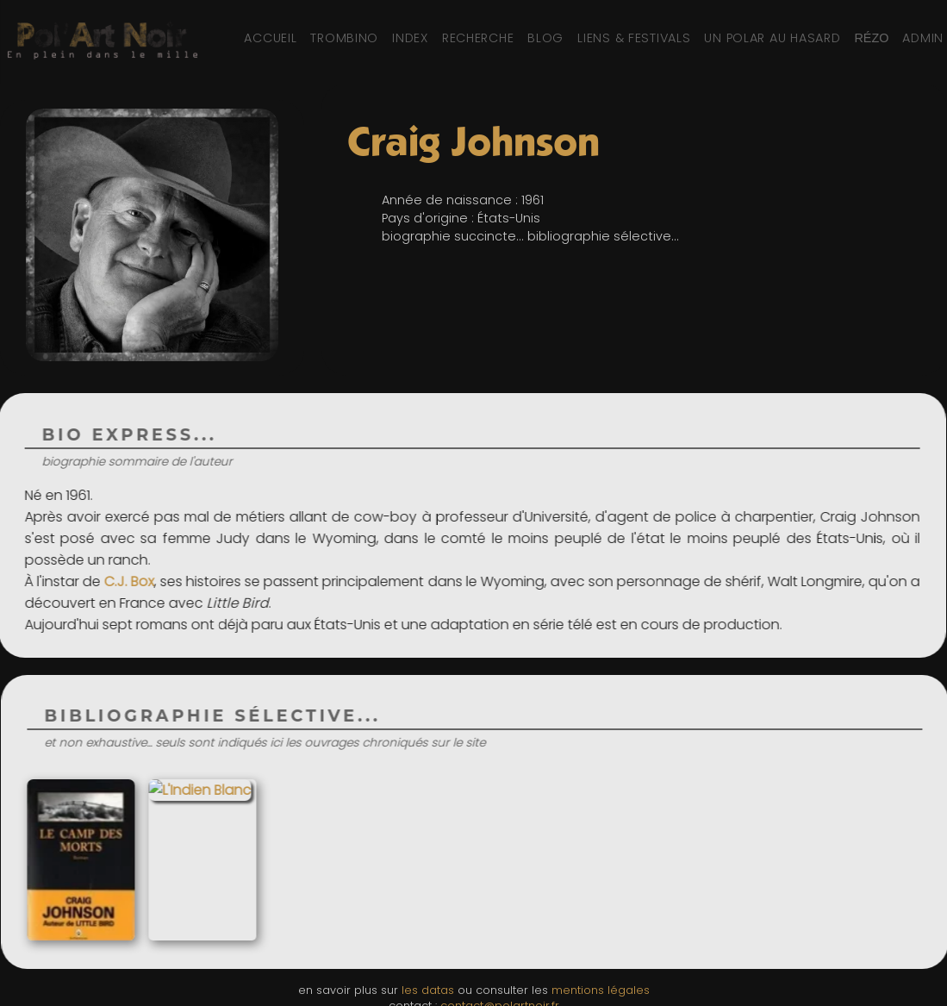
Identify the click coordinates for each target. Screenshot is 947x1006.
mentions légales (600, 990)
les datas (428, 990)
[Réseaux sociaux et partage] (871, 38)
